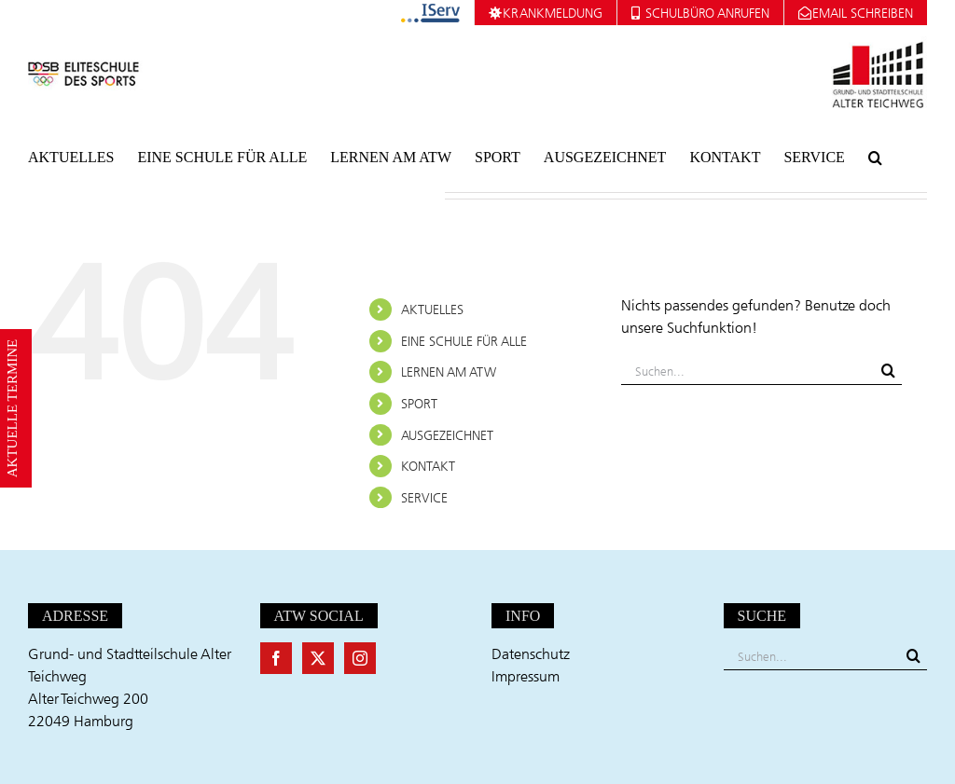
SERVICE (424, 497)
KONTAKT (428, 466)
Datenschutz (530, 653)
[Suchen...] (748, 370)
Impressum (525, 676)
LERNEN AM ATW (448, 371)
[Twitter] (318, 658)
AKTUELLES (432, 309)
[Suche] (888, 370)
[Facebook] (276, 658)
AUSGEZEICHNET (447, 435)
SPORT (419, 403)
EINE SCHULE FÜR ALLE (464, 341)
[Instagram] (360, 658)
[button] (875, 157)
